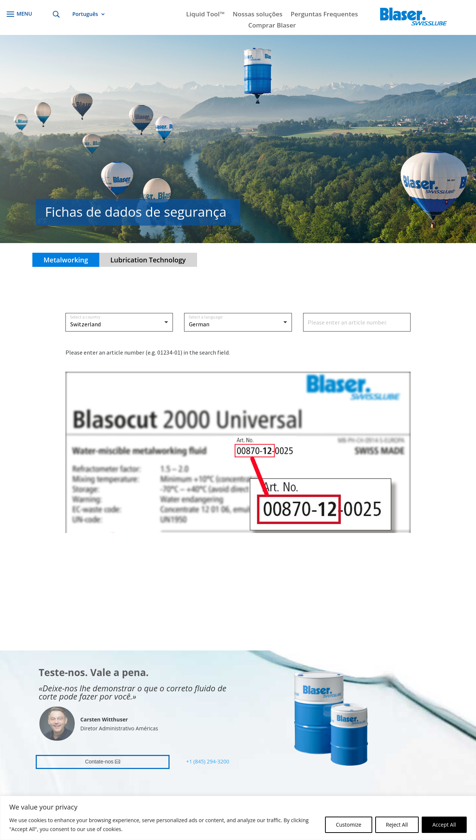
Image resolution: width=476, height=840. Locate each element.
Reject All (397, 824)
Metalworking (66, 259)
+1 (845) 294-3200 (207, 761)
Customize (348, 824)
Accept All (444, 824)
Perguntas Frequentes (324, 15)
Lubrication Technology (148, 259)
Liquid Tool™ (205, 15)
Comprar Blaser (272, 26)
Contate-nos (99, 762)
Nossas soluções (258, 15)
